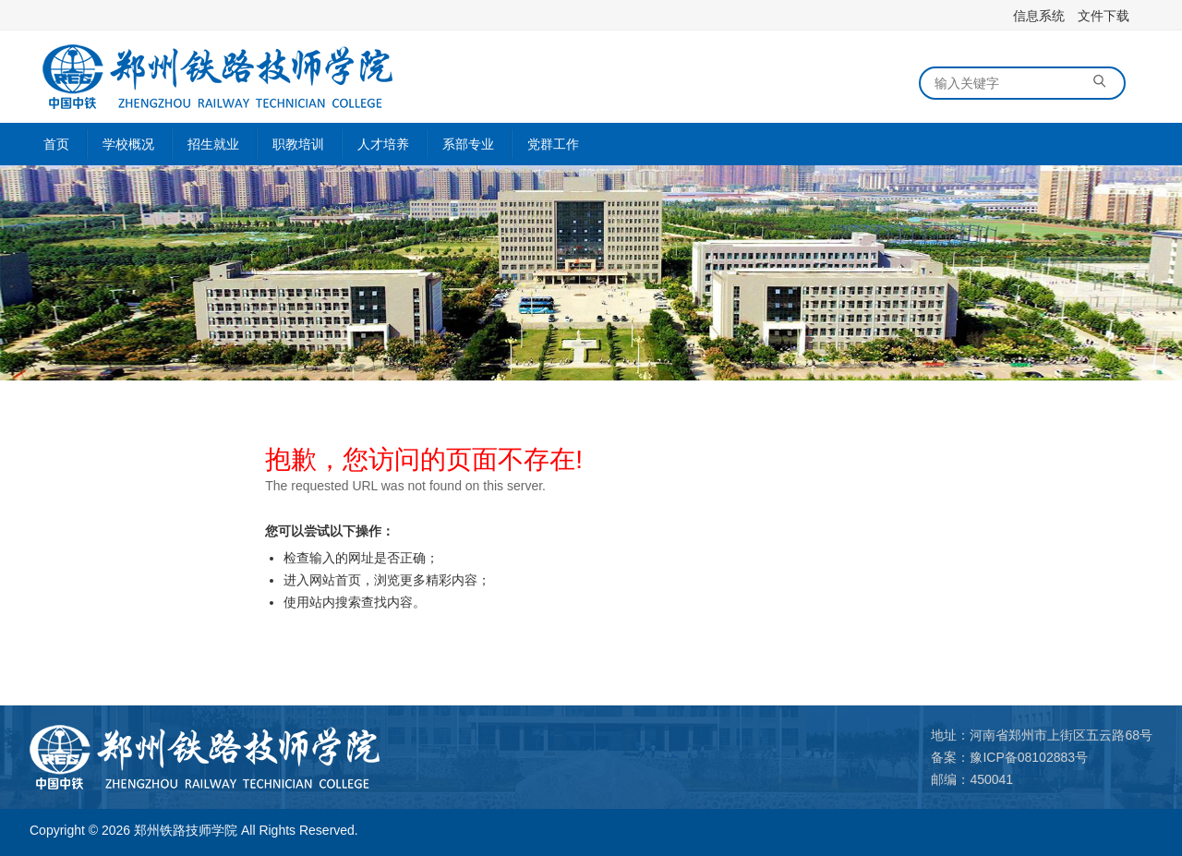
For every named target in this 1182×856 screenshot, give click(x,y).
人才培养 (383, 144)
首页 (56, 144)
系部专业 (468, 144)
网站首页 (335, 580)
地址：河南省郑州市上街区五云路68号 (1041, 735)
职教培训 (298, 144)
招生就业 (213, 144)
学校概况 (128, 144)
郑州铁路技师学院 (185, 830)
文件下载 (1103, 15)
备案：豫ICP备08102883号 (1009, 757)
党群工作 (553, 144)
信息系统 (1039, 15)
